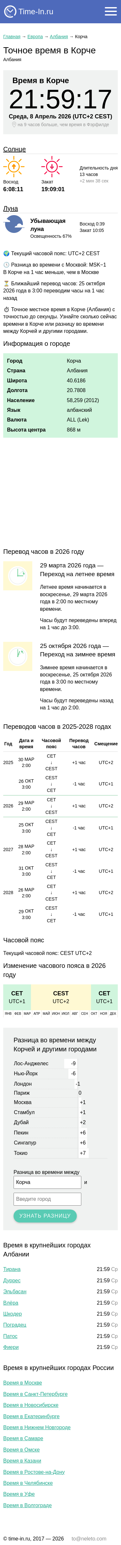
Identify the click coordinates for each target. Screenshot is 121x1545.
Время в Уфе (19, 1494)
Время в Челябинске (28, 1483)
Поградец (14, 1325)
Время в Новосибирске (30, 1405)
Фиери (11, 1347)
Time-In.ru (35, 11)
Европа (35, 36)
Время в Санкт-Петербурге (35, 1394)
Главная (11, 36)
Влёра (10, 1303)
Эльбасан (14, 1291)
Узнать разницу (45, 1216)
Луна (10, 208)
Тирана (12, 1269)
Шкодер (12, 1314)
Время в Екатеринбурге (31, 1416)
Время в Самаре (23, 1438)
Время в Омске (21, 1449)
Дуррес (12, 1280)
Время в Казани (22, 1460)
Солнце (14, 149)
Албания (59, 36)
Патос (10, 1336)
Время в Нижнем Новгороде (37, 1427)
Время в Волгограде (27, 1505)
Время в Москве (22, 1383)
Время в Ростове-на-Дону (34, 1472)
